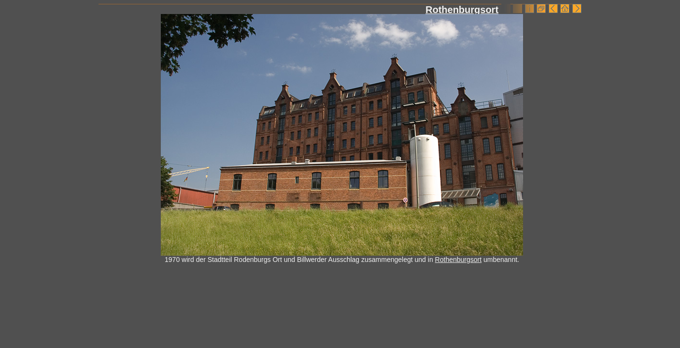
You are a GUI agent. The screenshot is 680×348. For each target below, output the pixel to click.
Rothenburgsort (461, 9)
